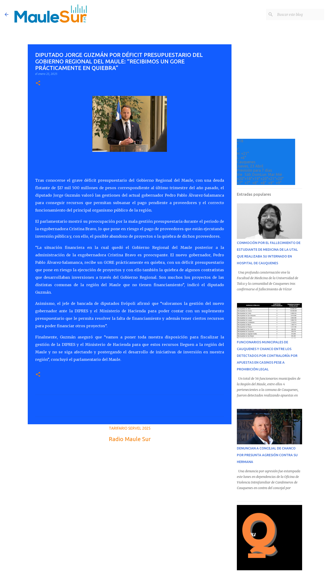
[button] (38, 83)
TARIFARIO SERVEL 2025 (130, 428)
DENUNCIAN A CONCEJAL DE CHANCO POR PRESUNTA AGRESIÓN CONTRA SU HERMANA (267, 455)
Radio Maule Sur (130, 439)
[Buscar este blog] (299, 14)
